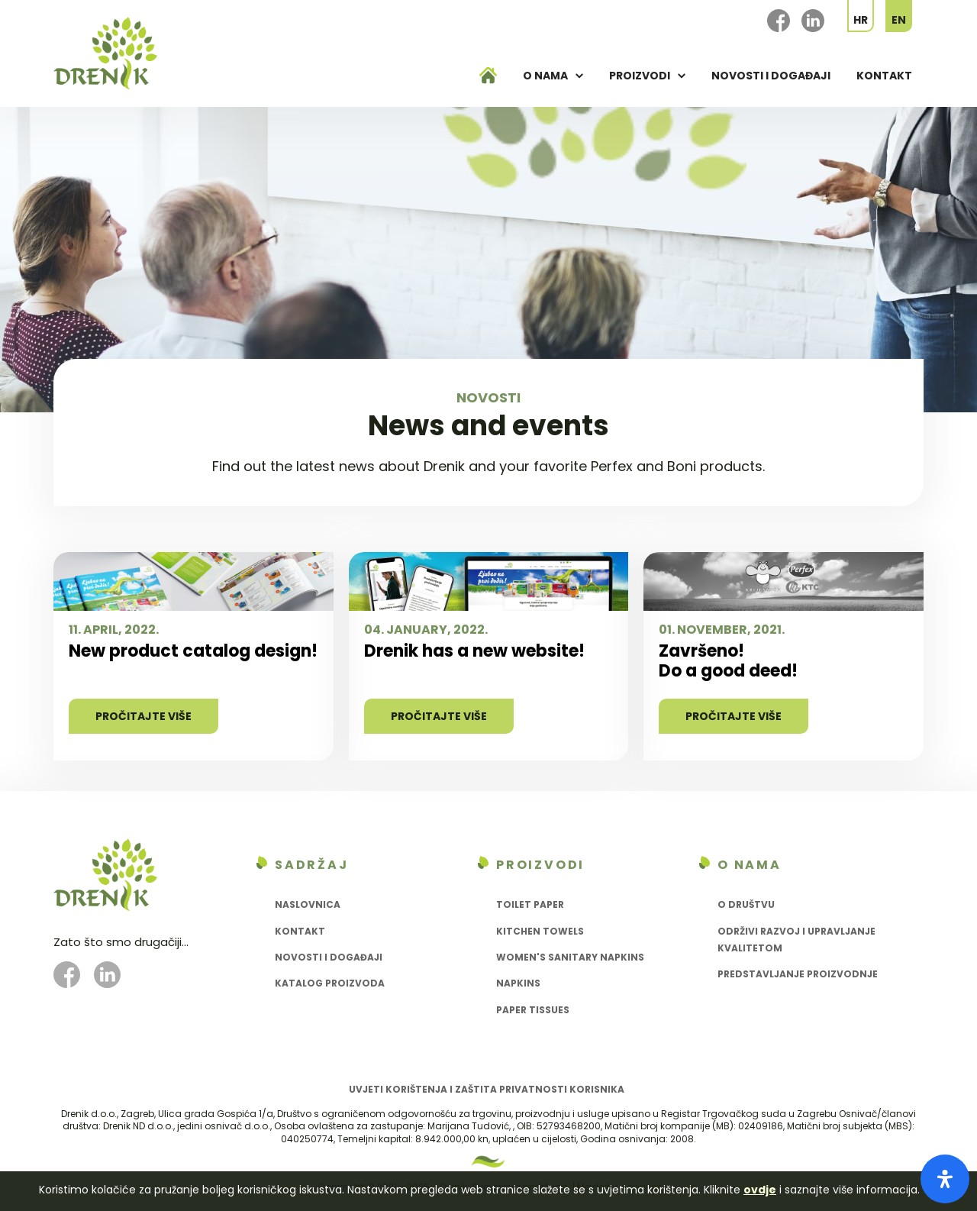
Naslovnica (307, 904)
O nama (545, 75)
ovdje (759, 1189)
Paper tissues (532, 1009)
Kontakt (884, 75)
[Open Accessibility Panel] (945, 1178)
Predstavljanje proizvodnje (797, 973)
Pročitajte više (143, 716)
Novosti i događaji (770, 75)
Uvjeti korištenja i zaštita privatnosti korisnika (486, 1089)
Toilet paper (530, 904)
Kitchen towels (540, 931)
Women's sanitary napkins (570, 957)
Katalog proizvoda (330, 983)
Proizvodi (639, 75)
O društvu (746, 904)
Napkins (518, 983)
